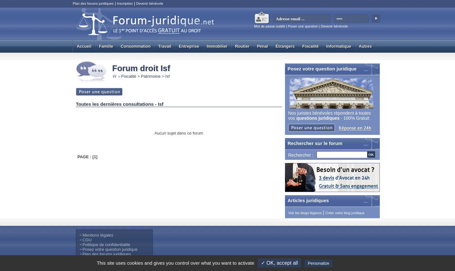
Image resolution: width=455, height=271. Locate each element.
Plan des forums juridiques (93, 3)
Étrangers (285, 46)
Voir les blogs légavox (305, 213)
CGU (87, 240)
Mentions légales (97, 235)
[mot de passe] (352, 18)
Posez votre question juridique (109, 249)
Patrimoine (151, 76)
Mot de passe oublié (269, 26)
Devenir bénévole (149, 3)
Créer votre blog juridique (345, 213)
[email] (302, 18)
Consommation (136, 46)
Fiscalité (310, 46)
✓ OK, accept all (279, 263)
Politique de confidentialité (106, 244)
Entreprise (189, 46)
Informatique (338, 46)
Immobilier (217, 46)
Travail (164, 46)
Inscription (125, 3)
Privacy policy (349, 263)
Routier (242, 46)
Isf (167, 76)
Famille (106, 46)
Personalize (318, 263)
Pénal (262, 46)
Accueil (84, 46)
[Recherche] (343, 154)
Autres (365, 46)
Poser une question (303, 26)
